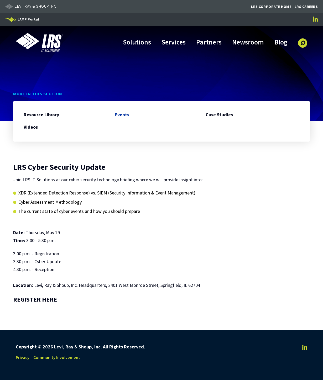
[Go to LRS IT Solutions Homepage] (39, 42)
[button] (302, 41)
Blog (281, 42)
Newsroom (248, 42)
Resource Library (41, 115)
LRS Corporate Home (271, 6)
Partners (209, 42)
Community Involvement (56, 358)
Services (173, 42)
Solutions (137, 42)
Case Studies (219, 115)
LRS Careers (306, 6)
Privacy (22, 358)
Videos (31, 127)
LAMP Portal (28, 19)
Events (122, 115)
